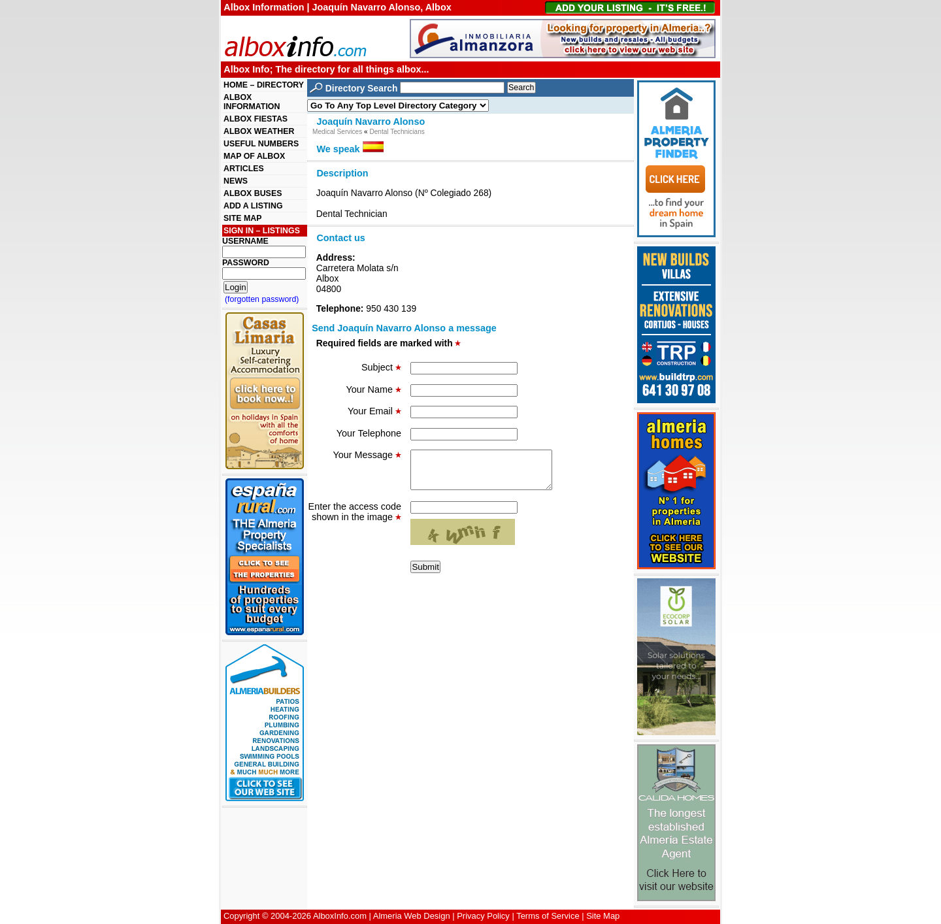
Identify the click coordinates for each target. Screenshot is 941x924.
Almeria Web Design (411, 916)
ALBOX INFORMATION (251, 102)
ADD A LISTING (253, 205)
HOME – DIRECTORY (263, 85)
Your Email (374, 411)
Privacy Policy (483, 916)
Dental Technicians (396, 131)
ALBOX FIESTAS (255, 119)
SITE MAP (242, 218)
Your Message (367, 455)
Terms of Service (547, 916)
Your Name (373, 389)
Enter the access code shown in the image (354, 519)
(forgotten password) (262, 299)
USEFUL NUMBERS (261, 143)
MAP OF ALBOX (254, 156)
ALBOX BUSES (252, 193)
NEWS (235, 181)
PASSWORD (245, 262)
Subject (381, 367)
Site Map (602, 916)
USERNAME (245, 241)
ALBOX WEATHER (258, 131)
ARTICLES (243, 168)
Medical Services (337, 131)
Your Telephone (369, 433)
